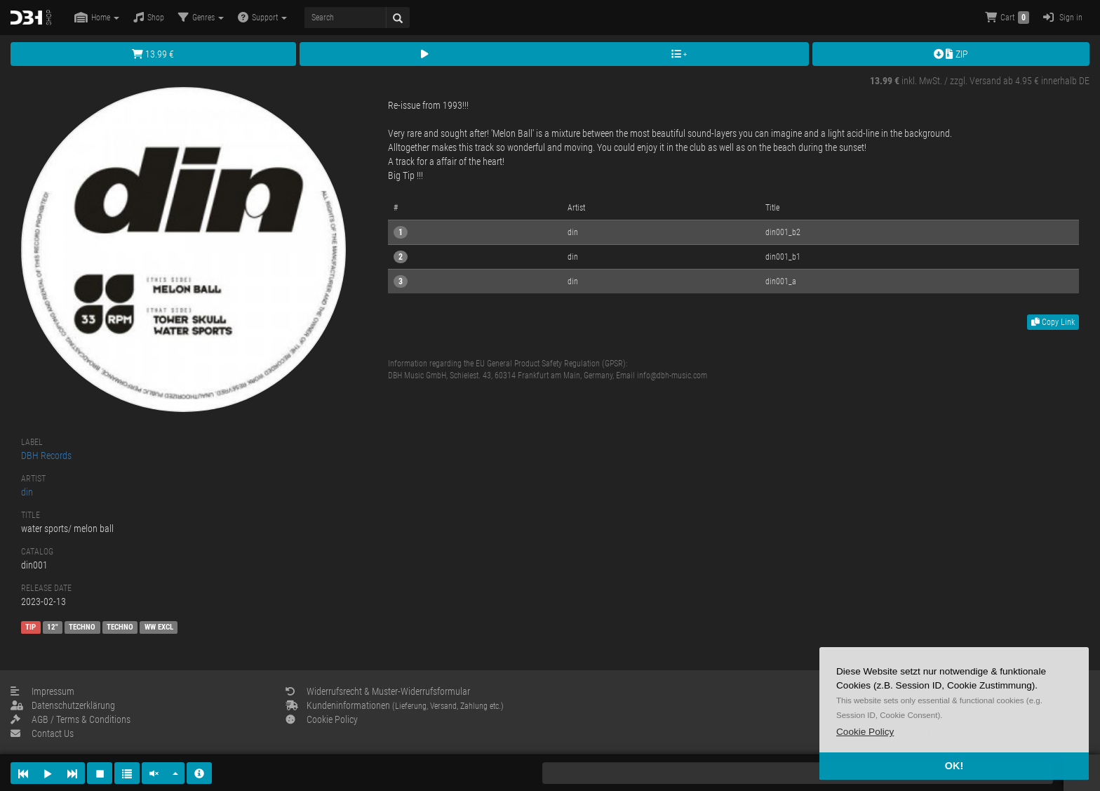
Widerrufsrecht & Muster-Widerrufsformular (378, 691)
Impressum (42, 691)
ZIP (951, 54)
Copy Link (1053, 322)
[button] (865, 731)
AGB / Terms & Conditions (70, 719)
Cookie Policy (322, 719)
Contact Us (42, 733)
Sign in (1062, 17)
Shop (148, 17)
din (27, 492)
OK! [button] (954, 765)
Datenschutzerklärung (63, 705)
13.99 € (153, 54)
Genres (201, 17)
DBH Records (46, 455)
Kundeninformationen (395, 705)
